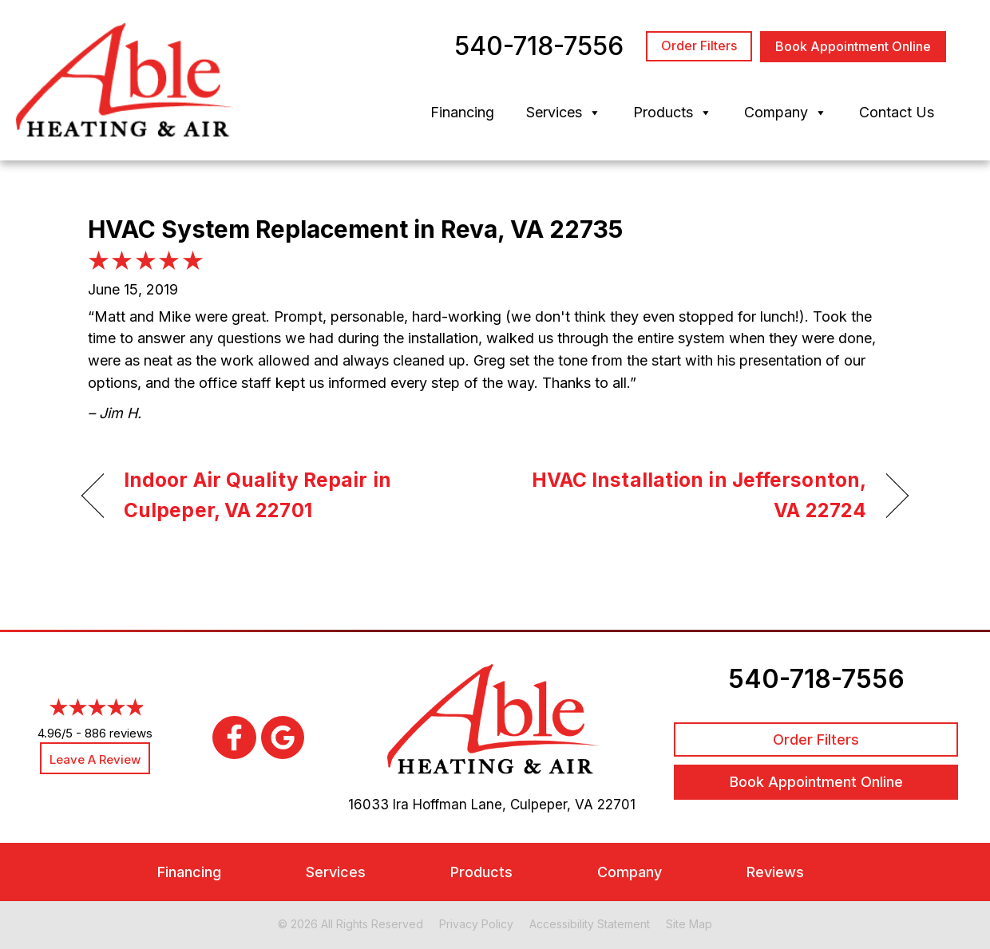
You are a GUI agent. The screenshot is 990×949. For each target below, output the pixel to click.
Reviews (775, 872)
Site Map (689, 924)
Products (672, 113)
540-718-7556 (816, 678)
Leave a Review (95, 759)
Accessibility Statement (589, 924)
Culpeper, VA (551, 805)
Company (785, 113)
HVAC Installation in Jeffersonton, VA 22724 (693, 495)
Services (563, 113)
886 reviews (118, 733)
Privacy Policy (476, 924)
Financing (462, 112)
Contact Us (896, 112)
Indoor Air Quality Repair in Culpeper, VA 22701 (257, 495)
